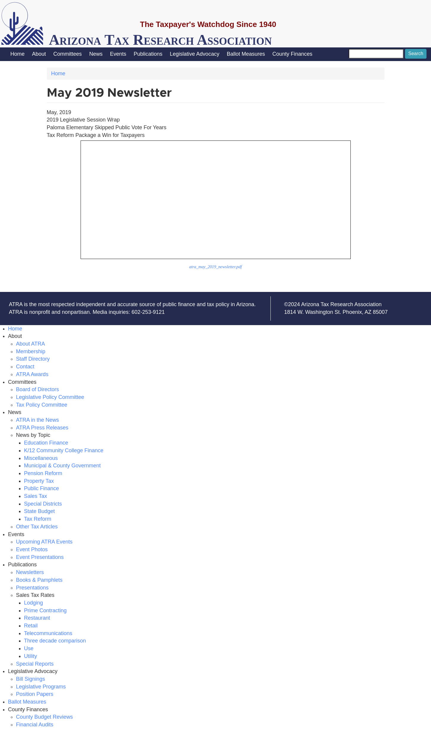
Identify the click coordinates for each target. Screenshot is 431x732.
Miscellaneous (41, 458)
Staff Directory (33, 359)
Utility (30, 656)
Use (28, 648)
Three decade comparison (55, 641)
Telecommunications (48, 633)
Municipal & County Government (62, 466)
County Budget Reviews (44, 717)
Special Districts (43, 504)
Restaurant (37, 618)
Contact (25, 367)
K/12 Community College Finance (63, 450)
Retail (31, 626)
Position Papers (34, 694)
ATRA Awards (32, 374)
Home (17, 54)
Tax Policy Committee (41, 405)
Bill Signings (30, 679)
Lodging (33, 603)
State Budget (39, 511)
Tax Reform (37, 519)
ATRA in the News (37, 420)
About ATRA (30, 344)
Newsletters (30, 572)
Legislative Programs (41, 687)
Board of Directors (37, 389)
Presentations (32, 588)
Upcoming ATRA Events (44, 542)
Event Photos (32, 549)
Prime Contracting (45, 610)
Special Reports (35, 664)
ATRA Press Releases (42, 428)
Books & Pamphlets (39, 580)
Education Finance (46, 443)
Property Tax (39, 481)
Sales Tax (35, 496)
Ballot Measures (246, 54)
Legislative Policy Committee (50, 397)
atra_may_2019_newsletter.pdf (215, 266)
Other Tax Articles (37, 527)
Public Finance (41, 488)
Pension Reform (43, 473)
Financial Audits (34, 725)
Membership (30, 351)
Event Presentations (40, 557)
